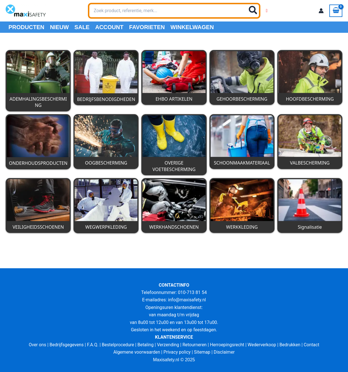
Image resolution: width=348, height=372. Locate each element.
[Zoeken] (253, 10)
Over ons (35, 344)
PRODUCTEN (26, 27)
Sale (81, 27)
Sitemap (202, 352)
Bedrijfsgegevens (65, 344)
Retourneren (195, 344)
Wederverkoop (262, 344)
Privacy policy (177, 352)
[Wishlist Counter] (267, 10)
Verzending (168, 344)
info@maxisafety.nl (187, 299)
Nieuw (59, 27)
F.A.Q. (91, 344)
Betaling (145, 344)
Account (109, 27)
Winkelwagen (192, 27)
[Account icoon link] (321, 10)
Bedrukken (291, 344)
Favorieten (147, 27)
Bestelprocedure (117, 344)
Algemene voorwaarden (136, 352)
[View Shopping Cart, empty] (335, 11)
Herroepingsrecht (227, 344)
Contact (313, 344)
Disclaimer (224, 352)
